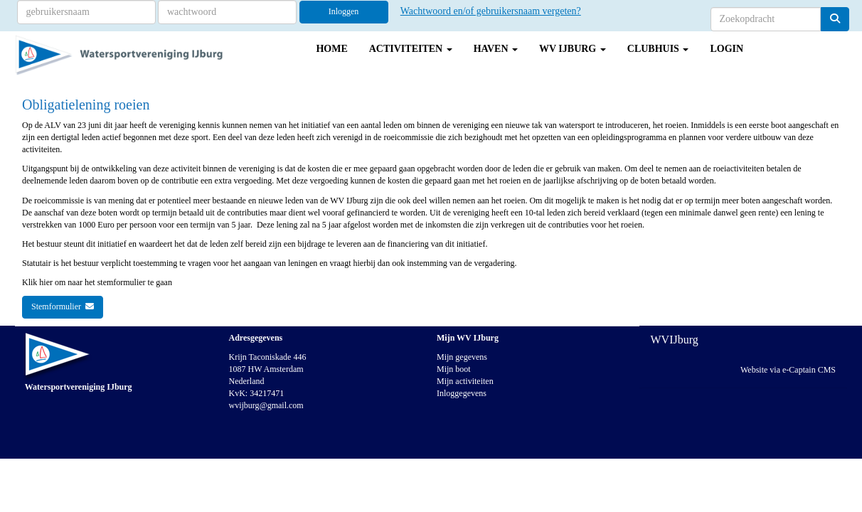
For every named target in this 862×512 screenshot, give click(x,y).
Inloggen (344, 11)
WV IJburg (572, 48)
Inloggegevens (461, 393)
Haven (496, 48)
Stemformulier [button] (62, 306)
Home (331, 48)
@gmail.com (266, 405)
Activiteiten (410, 48)
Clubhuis (658, 48)
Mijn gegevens (462, 357)
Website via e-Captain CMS (788, 370)
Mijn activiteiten (465, 381)
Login (726, 48)
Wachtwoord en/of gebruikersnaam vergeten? (490, 11)
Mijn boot (454, 369)
